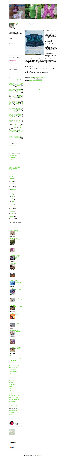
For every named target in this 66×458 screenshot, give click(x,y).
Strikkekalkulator (13, 145)
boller (19, 86)
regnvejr (10, 120)
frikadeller (18, 96)
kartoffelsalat (12, 108)
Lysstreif (12, 271)
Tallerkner (12, 135)
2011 (11, 211)
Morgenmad (17, 348)
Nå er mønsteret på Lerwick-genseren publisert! (18, 342)
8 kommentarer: (28, 78)
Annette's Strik (13, 238)
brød (16, 88)
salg (14, 120)
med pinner (13, 305)
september (14, 189)
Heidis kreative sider (15, 313)
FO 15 (30, 80)
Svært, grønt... (18, 331)
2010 (12, 213)
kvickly (10, 388)
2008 (12, 216)
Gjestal (10, 378)
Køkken (14, 110)
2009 (12, 215)
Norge (15, 116)
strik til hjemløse (12, 130)
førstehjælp (11, 97)
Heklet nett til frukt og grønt (18, 290)
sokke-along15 (17, 124)
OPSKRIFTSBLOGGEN (15, 347)
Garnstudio (11, 376)
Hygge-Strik (13, 263)
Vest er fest (17, 231)
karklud (21, 107)
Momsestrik (13, 360)
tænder (21, 136)
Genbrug (17, 98)
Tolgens (12, 246)
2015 (11, 186)
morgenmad (11, 114)
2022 (12, 176)
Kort (10, 109)
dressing (18, 90)
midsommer (11, 113)
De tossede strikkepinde (16, 355)
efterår (15, 91)
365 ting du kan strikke (14, 365)
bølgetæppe (12, 89)
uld (15, 138)
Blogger (39, 455)
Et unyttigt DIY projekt (15, 226)
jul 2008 (17, 103)
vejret (19, 138)
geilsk (13, 98)
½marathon (11, 79)
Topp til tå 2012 (13, 168)
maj (12, 198)
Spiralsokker (12, 401)
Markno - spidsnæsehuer (15, 391)
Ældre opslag (53, 85)
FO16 (13, 96)
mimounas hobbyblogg (15, 358)
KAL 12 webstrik (13, 107)
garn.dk (10, 375)
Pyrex (15, 119)
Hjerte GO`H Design (15, 255)
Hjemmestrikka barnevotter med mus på (18, 249)
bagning (11, 86)
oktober (13, 187)
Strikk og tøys (13, 280)
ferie (12, 92)
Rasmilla (19, 119)
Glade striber (29, 24)
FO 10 (17, 92)
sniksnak (19, 123)
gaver (21, 97)
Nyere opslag (29, 85)
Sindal (10, 121)
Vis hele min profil (13, 39)
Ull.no (10, 403)
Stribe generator (13, 148)
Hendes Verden (12, 380)
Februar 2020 (18, 239)
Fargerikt (17, 272)
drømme (10, 91)
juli (12, 194)
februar (13, 203)
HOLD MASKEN (17, 6)
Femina (10, 373)
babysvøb (11, 85)
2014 (11, 206)
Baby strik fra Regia (13, 367)
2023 (12, 174)
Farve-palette (12, 147)
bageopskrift (17, 85)
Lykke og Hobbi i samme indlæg (18, 299)
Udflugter (10, 138)
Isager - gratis (12, 384)
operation (11, 117)
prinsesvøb (11, 119)
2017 (11, 183)
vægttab (11, 139)
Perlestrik (11, 159)
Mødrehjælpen (12, 115)
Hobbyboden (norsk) (14, 410)
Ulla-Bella (12, 288)
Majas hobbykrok (13, 390)
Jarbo (10, 386)
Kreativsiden (12, 412)
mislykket (18, 113)
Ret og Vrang (12, 157)
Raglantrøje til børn (13, 397)
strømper (21, 131)
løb (19, 110)
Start (41, 85)
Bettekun (31, 59)
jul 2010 (17, 104)
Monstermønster (14, 230)
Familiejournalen (13, 371)
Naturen (19, 115)
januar (12, 204)
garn (16, 97)
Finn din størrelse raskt (18, 282)
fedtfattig (21, 91)
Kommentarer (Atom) (44, 89)
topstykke (16, 136)
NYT (20, 116)
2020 (17, 79)
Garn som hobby (13, 155)
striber (15, 127)
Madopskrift (12, 111)
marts (12, 201)
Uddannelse (17, 137)
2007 (12, 218)
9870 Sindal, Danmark (33, 81)
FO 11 (10, 94)
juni (12, 196)
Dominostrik (11, 90)
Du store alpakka (13, 369)
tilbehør (17, 135)
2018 (11, 181)
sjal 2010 (18, 121)
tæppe (12, 137)
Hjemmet (11, 382)
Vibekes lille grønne (14, 338)
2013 (11, 208)
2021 (11, 178)
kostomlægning (17, 109)
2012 (11, 210)
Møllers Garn (12, 161)
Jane (17, 23)
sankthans (19, 120)
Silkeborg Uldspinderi (14, 399)
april (12, 199)
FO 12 (16, 94)
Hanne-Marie (18, 101)
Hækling (15, 102)
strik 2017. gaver (17, 129)
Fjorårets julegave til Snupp (17, 257)
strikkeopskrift (38, 80)
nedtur (10, 116)
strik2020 (20, 130)
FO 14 (14, 95)
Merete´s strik (13, 297)
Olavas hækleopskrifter (14, 395)
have (10, 102)
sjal (13, 121)
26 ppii (10, 169)
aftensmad (11, 83)
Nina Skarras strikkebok (18, 315)
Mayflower (11, 393)
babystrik (19, 84)
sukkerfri (12, 132)
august (13, 193)
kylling (10, 110)
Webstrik (11, 416)
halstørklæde (11, 101)
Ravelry (10, 414)
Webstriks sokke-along (14, 167)
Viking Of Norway (13, 405)
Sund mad (19, 132)
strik (34, 80)
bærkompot (20, 88)
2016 (11, 184)
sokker (21, 125)
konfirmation (19, 108)
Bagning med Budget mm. (15, 225)
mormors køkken (18, 114)
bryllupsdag (11, 88)
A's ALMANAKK (14, 330)
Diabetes (19, 89)
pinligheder (18, 117)
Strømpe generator (13, 150)
